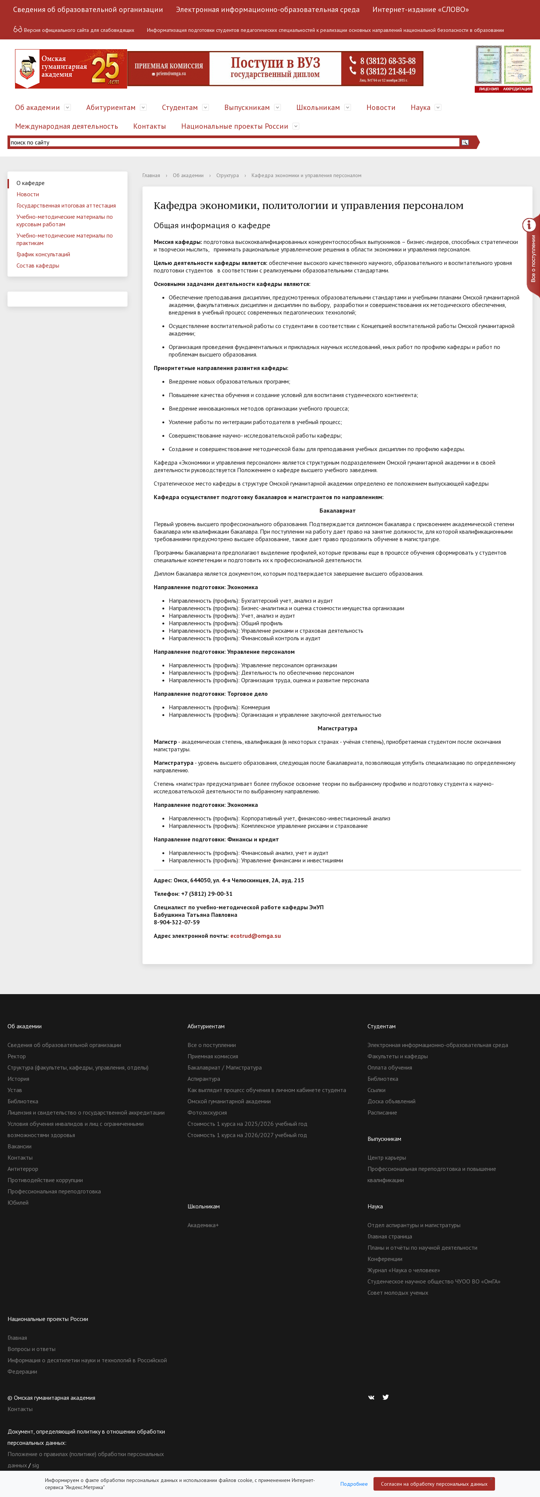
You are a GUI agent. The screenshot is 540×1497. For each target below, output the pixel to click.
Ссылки (377, 1090)
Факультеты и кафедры (398, 1056)
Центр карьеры (387, 1157)
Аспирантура (204, 1078)
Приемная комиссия (213, 1056)
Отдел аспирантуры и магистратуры (414, 1225)
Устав (15, 1090)
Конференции (385, 1258)
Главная (151, 175)
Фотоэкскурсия (207, 1112)
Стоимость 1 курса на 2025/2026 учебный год (248, 1123)
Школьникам (318, 107)
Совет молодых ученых (398, 1292)
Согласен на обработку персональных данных (434, 1483)
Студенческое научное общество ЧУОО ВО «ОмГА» (434, 1281)
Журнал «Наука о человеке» (404, 1270)
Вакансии (20, 1146)
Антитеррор (23, 1168)
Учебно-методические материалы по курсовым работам (64, 220)
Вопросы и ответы (32, 1349)
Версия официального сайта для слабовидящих (73, 29)
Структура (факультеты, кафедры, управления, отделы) (78, 1067)
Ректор (17, 1056)
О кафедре (30, 183)
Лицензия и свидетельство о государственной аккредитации (86, 1112)
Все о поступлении (212, 1045)
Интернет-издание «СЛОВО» (420, 9)
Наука (420, 107)
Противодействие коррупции (45, 1180)
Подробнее (354, 1483)
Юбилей (18, 1202)
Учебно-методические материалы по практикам (64, 239)
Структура (227, 175)
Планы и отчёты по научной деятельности (422, 1247)
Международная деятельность (66, 126)
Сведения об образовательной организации (88, 9)
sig (35, 1465)
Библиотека (23, 1101)
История (18, 1078)
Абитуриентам (111, 107)
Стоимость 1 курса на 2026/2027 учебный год (247, 1135)
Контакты (149, 126)
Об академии (37, 107)
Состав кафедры (37, 265)
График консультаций (43, 254)
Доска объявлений (392, 1101)
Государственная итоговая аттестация (66, 205)
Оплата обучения (390, 1067)
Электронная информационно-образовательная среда (268, 9)
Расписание (382, 1112)
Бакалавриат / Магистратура (225, 1067)
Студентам (180, 107)
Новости (381, 107)
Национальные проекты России (234, 126)
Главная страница (390, 1236)
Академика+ (203, 1225)
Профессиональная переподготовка (54, 1191)
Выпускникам (247, 107)
